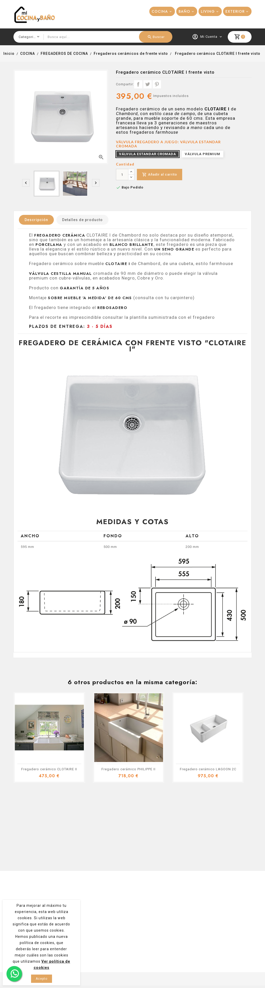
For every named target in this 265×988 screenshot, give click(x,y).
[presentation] (26, 183)
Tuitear (147, 84)
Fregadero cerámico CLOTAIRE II (49, 769)
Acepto (41, 979)
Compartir (138, 84)
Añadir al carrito (159, 174)
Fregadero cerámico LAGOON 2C (208, 769)
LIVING (208, 11)
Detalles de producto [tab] (82, 220)
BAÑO (184, 11)
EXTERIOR (235, 11)
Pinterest (157, 84)
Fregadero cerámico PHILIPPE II (128, 769)
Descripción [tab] (36, 220)
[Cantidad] (122, 174)
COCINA (160, 11)
